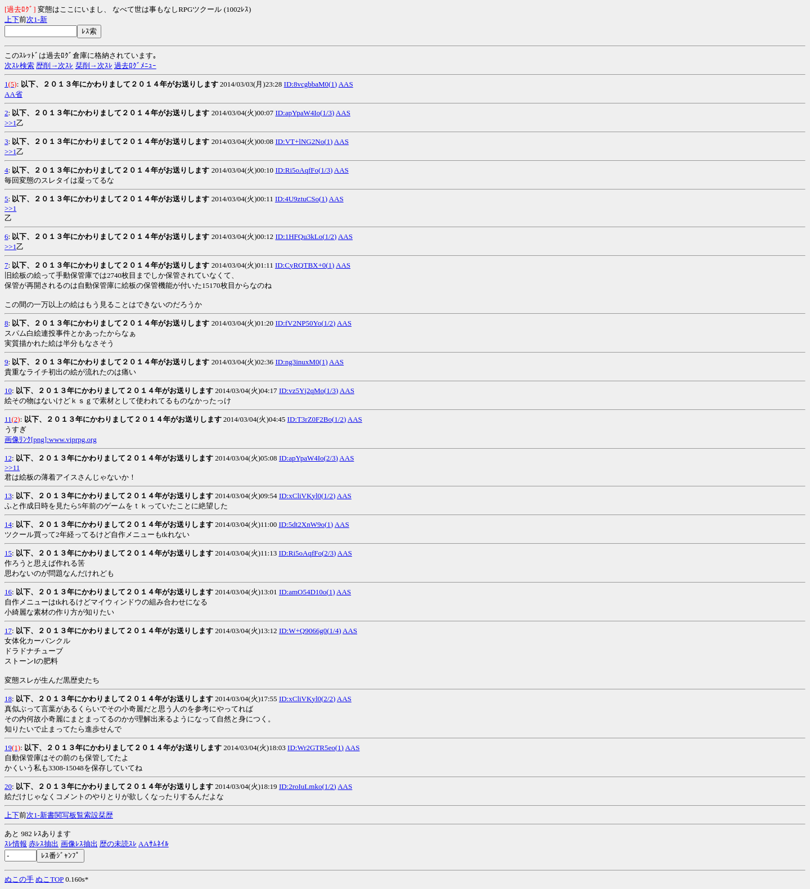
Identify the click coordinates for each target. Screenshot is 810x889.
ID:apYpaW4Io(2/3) (308, 458)
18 (8, 698)
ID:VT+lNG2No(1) (303, 141)
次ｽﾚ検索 (19, 65)
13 (8, 495)
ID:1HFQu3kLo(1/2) (305, 236)
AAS (346, 84)
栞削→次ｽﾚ (93, 65)
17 (8, 630)
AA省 (13, 94)
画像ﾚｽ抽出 (79, 844)
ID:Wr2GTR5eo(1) (315, 747)
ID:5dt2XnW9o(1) (305, 524)
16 (8, 592)
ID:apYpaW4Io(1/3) (304, 113)
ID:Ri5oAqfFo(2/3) (307, 553)
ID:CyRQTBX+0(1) (305, 265)
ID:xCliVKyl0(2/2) (307, 698)
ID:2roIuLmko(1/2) (307, 786)
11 (8, 419)
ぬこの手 (19, 879)
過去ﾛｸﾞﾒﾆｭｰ (135, 65)
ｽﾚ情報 (15, 844)
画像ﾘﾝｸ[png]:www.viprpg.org (50, 439)
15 (8, 553)
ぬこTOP (49, 879)
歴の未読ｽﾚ (118, 844)
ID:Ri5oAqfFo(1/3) (303, 170)
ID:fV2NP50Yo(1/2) (305, 323)
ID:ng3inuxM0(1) (301, 362)
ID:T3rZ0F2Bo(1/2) (316, 419)
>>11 (12, 467)
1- (37, 19)
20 (8, 786)
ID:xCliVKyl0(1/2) (307, 495)
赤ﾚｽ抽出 (43, 844)
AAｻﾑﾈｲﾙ (153, 844)
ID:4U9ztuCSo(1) (301, 199)
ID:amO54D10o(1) (307, 592)
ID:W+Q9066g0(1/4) (310, 630)
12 (8, 458)
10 (8, 390)
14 (8, 524)
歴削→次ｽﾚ (54, 65)
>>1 (10, 123)
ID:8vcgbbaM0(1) (311, 84)
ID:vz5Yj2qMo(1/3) (308, 390)
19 (8, 747)
